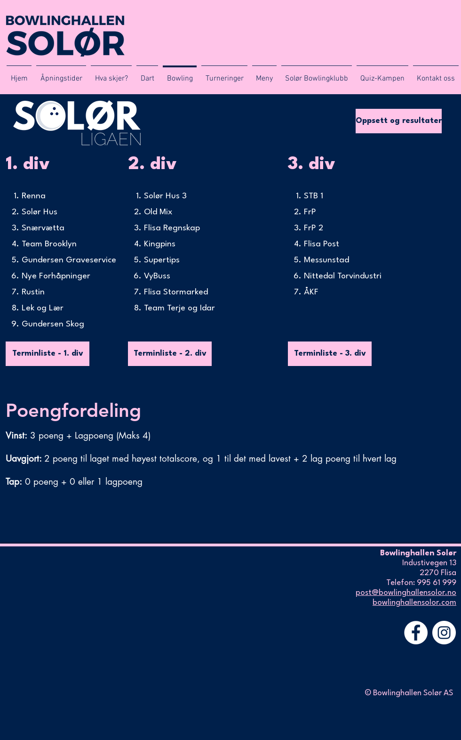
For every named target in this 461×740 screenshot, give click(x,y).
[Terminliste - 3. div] (330, 354)
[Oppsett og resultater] (399, 121)
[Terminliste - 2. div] (170, 354)
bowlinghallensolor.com (414, 603)
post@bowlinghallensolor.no (406, 593)
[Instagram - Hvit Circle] (444, 632)
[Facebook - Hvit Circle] (416, 632)
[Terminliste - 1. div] (47, 354)
